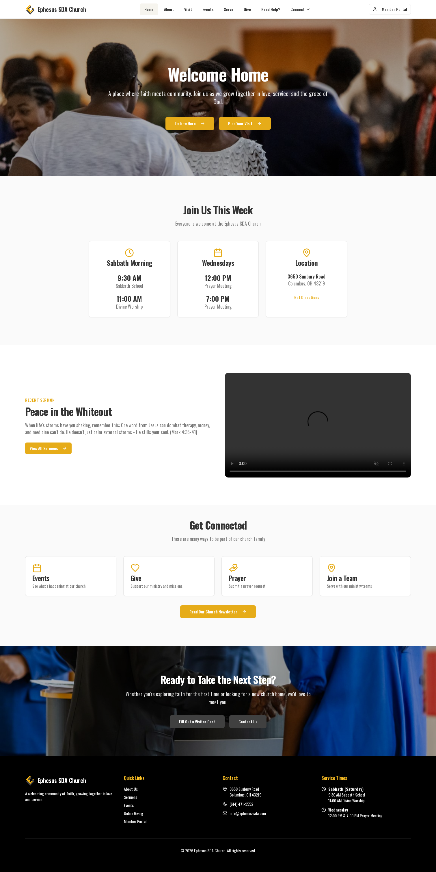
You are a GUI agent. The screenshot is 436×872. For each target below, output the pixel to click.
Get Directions (306, 297)
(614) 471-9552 (241, 804)
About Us (131, 789)
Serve (228, 9)
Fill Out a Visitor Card (197, 721)
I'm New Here (190, 124)
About (169, 9)
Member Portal (389, 9)
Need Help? (270, 9)
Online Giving (133, 813)
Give (247, 9)
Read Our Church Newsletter (218, 612)
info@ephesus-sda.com (248, 813)
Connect (300, 9)
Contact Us (248, 721)
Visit (188, 9)
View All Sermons (48, 448)
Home (149, 9)
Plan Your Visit (245, 124)
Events (207, 9)
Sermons (130, 797)
